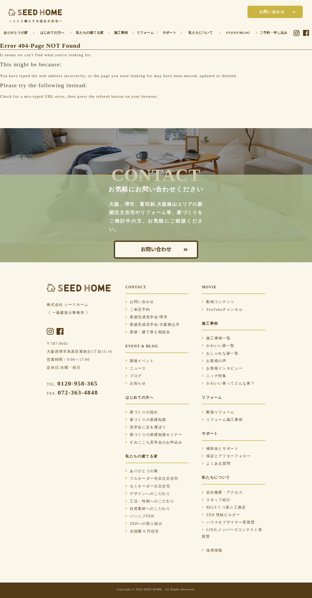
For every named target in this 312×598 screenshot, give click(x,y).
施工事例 (121, 33)
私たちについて (200, 33)
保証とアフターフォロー (226, 456)
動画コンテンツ (218, 302)
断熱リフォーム (218, 412)
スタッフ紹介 (216, 500)
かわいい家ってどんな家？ (228, 383)
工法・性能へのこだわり (149, 501)
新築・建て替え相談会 (147, 332)
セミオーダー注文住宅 (147, 486)
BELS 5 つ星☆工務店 (224, 507)
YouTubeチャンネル (222, 310)
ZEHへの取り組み (143, 524)
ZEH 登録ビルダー (221, 515)
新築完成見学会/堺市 (146, 317)
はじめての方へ (52, 33)
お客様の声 (214, 361)
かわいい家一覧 (218, 346)
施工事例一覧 (216, 338)
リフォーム (145, 33)
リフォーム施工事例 (222, 420)
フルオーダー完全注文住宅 (151, 478)
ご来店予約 (137, 310)
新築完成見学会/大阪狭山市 (152, 324)
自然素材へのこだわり (147, 509)
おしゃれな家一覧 (220, 353)
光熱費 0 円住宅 (142, 531)
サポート (170, 33)
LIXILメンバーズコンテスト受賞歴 (232, 533)
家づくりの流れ (141, 412)
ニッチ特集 (214, 376)
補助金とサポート (220, 448)
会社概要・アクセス (222, 492)
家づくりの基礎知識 (145, 420)
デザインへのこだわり (147, 494)
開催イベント (139, 361)
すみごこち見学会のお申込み (153, 442)
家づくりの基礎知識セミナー (153, 435)
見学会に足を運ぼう (145, 427)
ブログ (133, 376)
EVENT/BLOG (238, 33)
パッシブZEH (139, 516)
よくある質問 (216, 463)
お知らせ (135, 383)
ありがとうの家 (16, 33)
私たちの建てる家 (89, 33)
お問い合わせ (272, 12)
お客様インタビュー (222, 368)
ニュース (135, 368)
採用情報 (212, 550)
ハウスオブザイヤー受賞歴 (228, 522)
